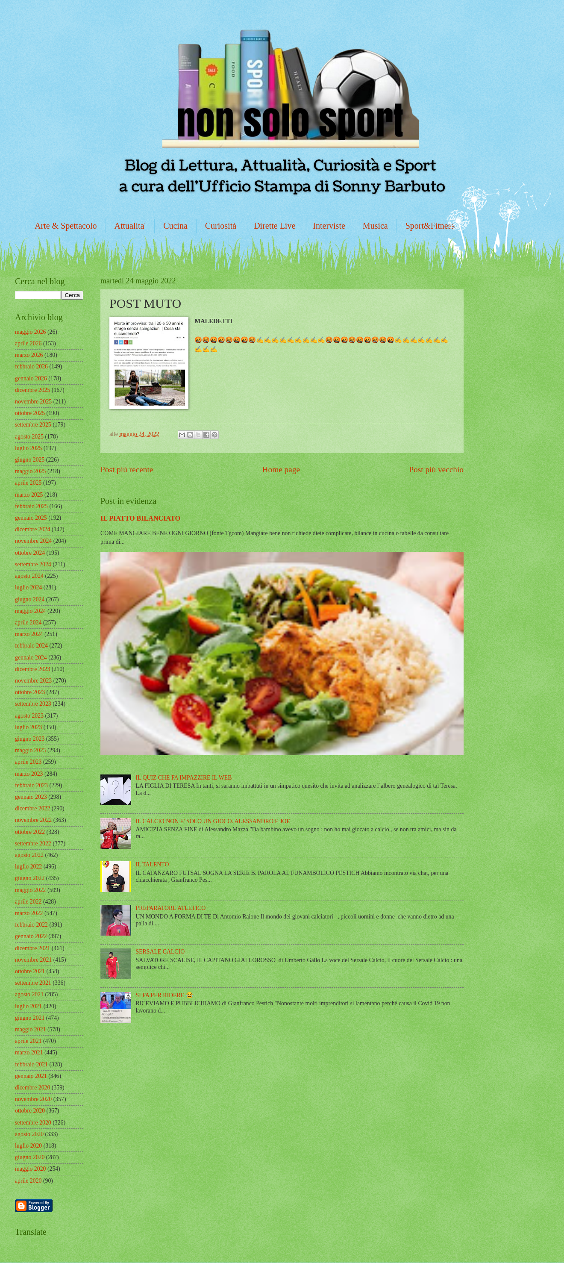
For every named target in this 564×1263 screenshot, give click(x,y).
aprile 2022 (28, 901)
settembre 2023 (33, 704)
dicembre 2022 (32, 808)
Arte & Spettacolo (66, 225)
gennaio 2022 (31, 936)
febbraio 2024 (31, 645)
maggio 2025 (30, 471)
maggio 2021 (30, 1029)
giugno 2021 (29, 1018)
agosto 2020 (29, 1134)
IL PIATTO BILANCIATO (140, 518)
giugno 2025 (29, 459)
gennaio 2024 (31, 657)
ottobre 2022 (30, 832)
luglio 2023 (28, 727)
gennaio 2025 (31, 518)
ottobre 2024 (30, 553)
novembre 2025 (33, 401)
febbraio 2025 (31, 506)
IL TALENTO (152, 864)
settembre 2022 (33, 843)
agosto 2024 (29, 576)
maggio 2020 (30, 1169)
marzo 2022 (29, 913)
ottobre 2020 (30, 1110)
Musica (375, 225)
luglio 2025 (28, 448)
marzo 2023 (29, 774)
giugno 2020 (29, 1157)
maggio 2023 (30, 750)
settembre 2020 (33, 1122)
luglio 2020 (28, 1145)
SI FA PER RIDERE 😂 (164, 995)
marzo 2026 (29, 355)
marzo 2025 (29, 495)
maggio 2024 (30, 611)
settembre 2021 (33, 983)
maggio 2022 (30, 890)
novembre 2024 (33, 541)
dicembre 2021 (32, 948)
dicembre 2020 (32, 1087)
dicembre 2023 (32, 669)
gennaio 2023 (31, 797)
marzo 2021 (29, 1052)
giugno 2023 (29, 739)
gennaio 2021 (31, 1076)
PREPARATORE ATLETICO (171, 908)
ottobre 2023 (30, 692)
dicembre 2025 (32, 390)
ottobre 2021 (30, 971)
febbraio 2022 (31, 924)
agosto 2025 (29, 436)
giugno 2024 (29, 599)
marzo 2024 (29, 634)
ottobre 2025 (30, 413)
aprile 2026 (28, 343)
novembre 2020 (33, 1099)
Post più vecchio (436, 469)
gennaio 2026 (31, 378)
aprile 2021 (28, 1041)
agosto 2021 (29, 994)
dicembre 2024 (32, 529)
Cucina (175, 225)
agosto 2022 (29, 855)
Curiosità (220, 225)
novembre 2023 (33, 680)
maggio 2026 (30, 332)
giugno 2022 (29, 878)
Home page (281, 469)
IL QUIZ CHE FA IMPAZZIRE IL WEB (184, 777)
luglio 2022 (28, 866)
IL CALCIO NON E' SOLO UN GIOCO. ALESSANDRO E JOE (213, 821)
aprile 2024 (28, 622)
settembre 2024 (33, 564)
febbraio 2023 (31, 785)
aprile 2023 (28, 762)
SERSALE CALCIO (160, 951)
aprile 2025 (28, 483)
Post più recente (126, 469)
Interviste (329, 225)
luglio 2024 (28, 587)
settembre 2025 (33, 424)
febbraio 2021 (31, 1064)
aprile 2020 (28, 1181)
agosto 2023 (29, 715)
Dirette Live (274, 225)
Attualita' (130, 225)
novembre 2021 (33, 960)
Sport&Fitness (430, 225)
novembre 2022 (33, 820)
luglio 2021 (28, 1006)
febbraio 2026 (31, 366)
